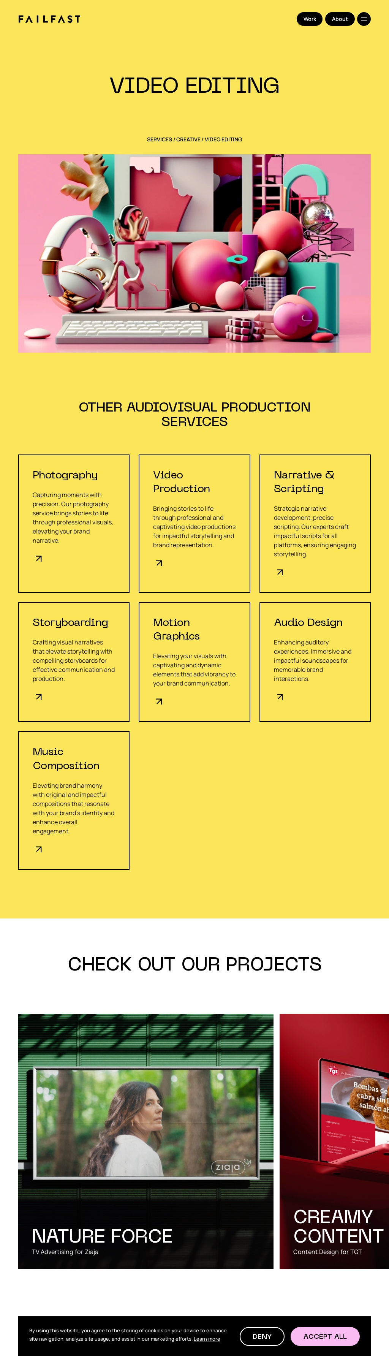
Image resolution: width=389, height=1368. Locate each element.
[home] (49, 19)
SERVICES (159, 139)
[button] (262, 1336)
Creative (188, 139)
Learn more (207, 1338)
